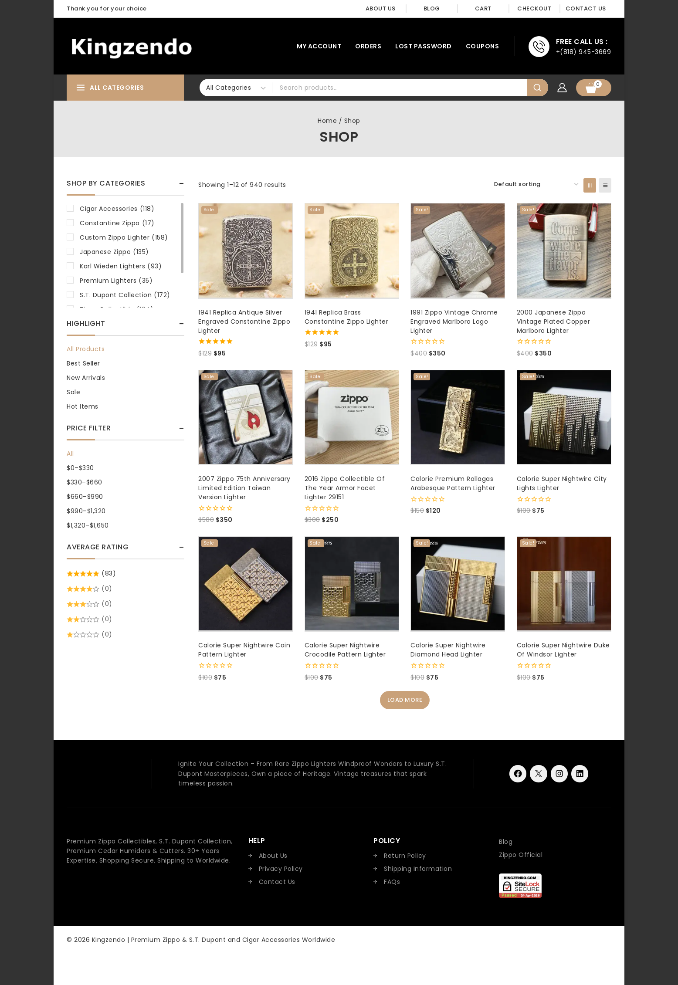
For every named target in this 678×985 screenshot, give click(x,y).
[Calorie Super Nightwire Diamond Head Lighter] (458, 583)
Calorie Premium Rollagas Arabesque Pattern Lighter (452, 483)
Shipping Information (418, 868)
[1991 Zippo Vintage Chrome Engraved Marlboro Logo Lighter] (458, 250)
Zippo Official (520, 854)
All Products (86, 349)
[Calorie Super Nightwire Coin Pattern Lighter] (245, 583)
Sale (73, 392)
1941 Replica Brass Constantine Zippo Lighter (347, 317)
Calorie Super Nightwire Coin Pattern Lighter (244, 650)
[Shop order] (536, 184)
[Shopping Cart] (593, 87)
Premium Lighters (116, 280)
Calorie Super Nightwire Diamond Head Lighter (448, 650)
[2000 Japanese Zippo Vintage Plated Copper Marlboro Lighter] (564, 250)
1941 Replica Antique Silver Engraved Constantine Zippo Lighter (244, 321)
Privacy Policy (281, 868)
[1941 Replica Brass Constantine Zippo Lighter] (352, 250)
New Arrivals (86, 377)
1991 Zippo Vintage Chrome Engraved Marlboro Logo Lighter (454, 321)
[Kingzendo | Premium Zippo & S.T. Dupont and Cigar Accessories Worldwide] (132, 46)
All (70, 453)
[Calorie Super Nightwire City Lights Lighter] (564, 417)
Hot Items (82, 406)
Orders (368, 46)
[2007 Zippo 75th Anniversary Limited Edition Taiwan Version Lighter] (245, 417)
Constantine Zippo (117, 223)
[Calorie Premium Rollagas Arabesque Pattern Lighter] (458, 417)
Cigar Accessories (117, 208)
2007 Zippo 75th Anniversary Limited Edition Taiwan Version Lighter (244, 487)
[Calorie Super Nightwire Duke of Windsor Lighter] (564, 583)
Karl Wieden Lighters (121, 266)
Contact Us (586, 8)
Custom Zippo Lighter (124, 237)
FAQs (392, 881)
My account (319, 46)
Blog (432, 8)
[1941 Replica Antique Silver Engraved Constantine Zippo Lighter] (245, 250)
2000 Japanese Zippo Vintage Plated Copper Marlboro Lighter (553, 321)
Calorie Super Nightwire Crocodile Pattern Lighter (345, 650)
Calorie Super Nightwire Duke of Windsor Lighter (563, 650)
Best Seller (83, 363)
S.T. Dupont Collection (125, 295)
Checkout (534, 8)
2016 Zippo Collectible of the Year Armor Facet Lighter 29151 (345, 487)
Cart (483, 8)
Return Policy (405, 855)
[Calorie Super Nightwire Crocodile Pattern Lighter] (352, 583)
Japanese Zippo (114, 251)
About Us (381, 8)
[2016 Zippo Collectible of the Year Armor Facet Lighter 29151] (352, 417)
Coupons (482, 46)
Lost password (423, 46)
